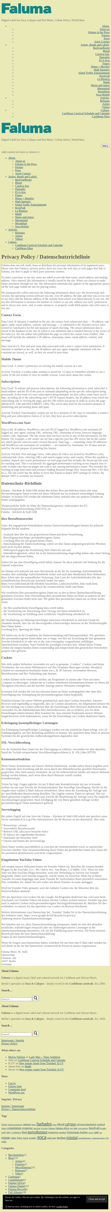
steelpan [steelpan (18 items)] (61, 1137)
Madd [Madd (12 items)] (24, 1132)
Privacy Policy (9, 1043)
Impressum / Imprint (12, 1040)
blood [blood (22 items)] (60, 1124)
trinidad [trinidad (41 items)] (72, 1137)
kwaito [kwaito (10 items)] (103, 1128)
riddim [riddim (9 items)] (13, 1138)
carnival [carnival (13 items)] (101, 1124)
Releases (20, 1170)
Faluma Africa (16, 1183)
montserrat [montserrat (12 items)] (53, 1132)
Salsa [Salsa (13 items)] (19, 1137)
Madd (28, 1066)
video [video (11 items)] (3, 1141)
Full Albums (15, 1192)
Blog (11, 1158)
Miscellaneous (23, 1167)
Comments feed (17, 1089)
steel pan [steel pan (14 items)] (51, 1137)
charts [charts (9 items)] (3, 1128)
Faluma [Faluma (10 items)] (51, 1128)
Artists (19, 1161)
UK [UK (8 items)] (107, 1138)
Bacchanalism (16, 1154)
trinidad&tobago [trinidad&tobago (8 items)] (84, 1138)
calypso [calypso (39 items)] (70, 1124)
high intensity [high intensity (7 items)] (83, 1128)
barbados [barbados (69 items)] (44, 1123)
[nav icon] (105, 146)
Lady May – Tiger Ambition (44, 1057)
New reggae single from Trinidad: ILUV (41, 1063)
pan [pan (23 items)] (96, 1132)
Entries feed (15, 1086)
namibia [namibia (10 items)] (62, 1132)
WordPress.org (16, 1092)
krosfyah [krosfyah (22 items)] (94, 1128)
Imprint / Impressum (12, 1106)
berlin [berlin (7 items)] (54, 1125)
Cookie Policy (62, 1206)
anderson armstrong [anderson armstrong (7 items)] (15, 1125)
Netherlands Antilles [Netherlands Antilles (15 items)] (77, 1132)
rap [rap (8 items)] (100, 1132)
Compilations (15, 1179)
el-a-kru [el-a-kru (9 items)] (44, 1128)
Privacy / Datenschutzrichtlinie (18, 1109)
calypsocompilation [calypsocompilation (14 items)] (86, 1124)
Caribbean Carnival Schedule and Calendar (41, 1060)
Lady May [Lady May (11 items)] (6, 1132)
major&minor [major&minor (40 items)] (38, 1132)
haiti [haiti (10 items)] (76, 1128)
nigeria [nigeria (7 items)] (91, 1133)
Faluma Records (17, 1189)
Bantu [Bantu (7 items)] (34, 1125)
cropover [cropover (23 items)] (27, 1128)
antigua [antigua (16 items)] (27, 1124)
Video (18, 1173)
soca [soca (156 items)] (41, 1137)
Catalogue (13, 1176)
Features (19, 1164)
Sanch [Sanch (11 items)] (25, 1138)
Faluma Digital (16, 1186)
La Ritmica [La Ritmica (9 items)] (16, 1132)
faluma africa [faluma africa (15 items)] (62, 1128)
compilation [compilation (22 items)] (14, 1128)
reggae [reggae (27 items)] (5, 1137)
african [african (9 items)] (4, 1124)
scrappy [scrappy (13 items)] (33, 1137)
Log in (12, 1083)
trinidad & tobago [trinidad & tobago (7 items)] (98, 1138)
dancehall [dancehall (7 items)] (37, 1128)
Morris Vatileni (16, 1057)
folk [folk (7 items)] (71, 1128)
